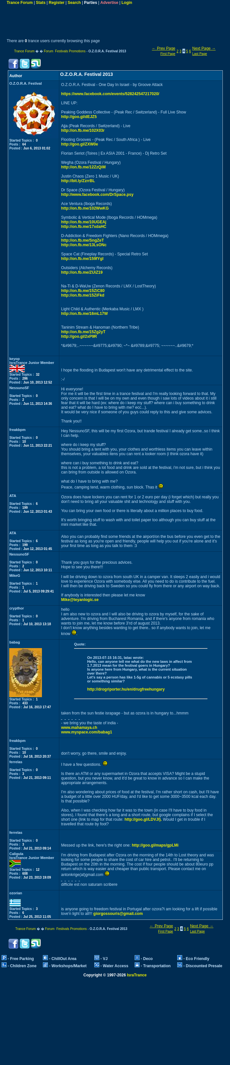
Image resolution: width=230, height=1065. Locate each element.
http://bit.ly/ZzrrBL (78, 181)
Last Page (199, 54)
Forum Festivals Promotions (65, 51)
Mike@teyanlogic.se (79, 599)
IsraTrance (136, 975)
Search (74, 2)
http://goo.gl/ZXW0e (79, 144)
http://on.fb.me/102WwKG (84, 208)
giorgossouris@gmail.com (118, 913)
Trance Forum (19, 2)
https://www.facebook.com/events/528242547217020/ (110, 94)
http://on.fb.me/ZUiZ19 (82, 272)
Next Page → (204, 48)
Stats (41, 2)
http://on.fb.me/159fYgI (82, 258)
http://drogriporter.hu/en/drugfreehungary (126, 689)
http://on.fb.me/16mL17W (84, 313)
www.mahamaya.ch (79, 727)
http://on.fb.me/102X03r (83, 130)
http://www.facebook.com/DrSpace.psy (97, 194)
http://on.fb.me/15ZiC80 (83, 290)
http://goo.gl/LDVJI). (143, 819)
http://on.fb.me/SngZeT (82, 240)
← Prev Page (163, 48)
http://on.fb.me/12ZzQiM (83, 167)
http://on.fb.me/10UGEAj (83, 222)
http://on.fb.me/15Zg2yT (83, 332)
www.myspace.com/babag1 (86, 732)
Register (57, 2)
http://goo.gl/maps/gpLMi (155, 845)
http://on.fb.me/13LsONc (83, 245)
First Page (167, 54)
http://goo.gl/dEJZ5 (79, 116)
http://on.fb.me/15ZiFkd (82, 295)
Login (127, 2)
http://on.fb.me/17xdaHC (83, 226)
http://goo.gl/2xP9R (79, 336)
